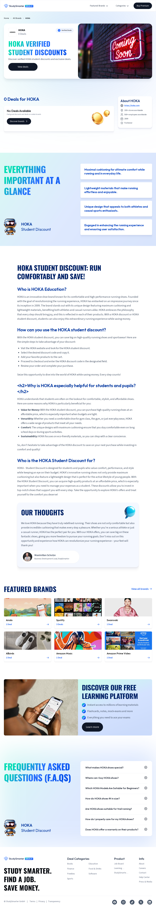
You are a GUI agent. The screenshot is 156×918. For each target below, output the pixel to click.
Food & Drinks (95, 880)
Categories (122, 5)
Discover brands (19, 121)
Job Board (119, 875)
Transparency (54, 913)
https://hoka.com (132, 105)
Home (6, 18)
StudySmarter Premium (120, 884)
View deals (23, 67)
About (141, 875)
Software (93, 885)
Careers (142, 879)
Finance (70, 880)
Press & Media (145, 893)
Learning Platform (118, 880)
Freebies (71, 885)
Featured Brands (99, 5)
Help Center (144, 888)
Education (93, 875)
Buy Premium (143, 5)
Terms (32, 913)
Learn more (92, 728)
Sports (70, 890)
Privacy (41, 913)
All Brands (17, 18)
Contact (142, 884)
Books (70, 875)
